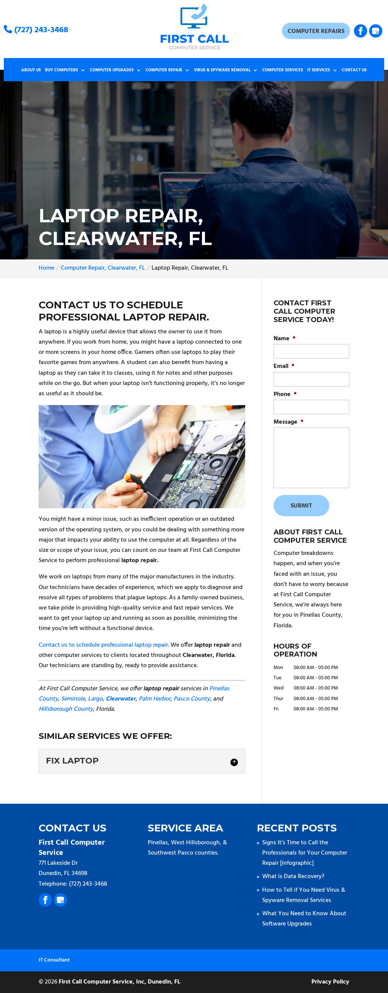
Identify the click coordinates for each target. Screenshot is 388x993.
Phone (285, 395)
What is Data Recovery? (293, 876)
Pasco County (192, 699)
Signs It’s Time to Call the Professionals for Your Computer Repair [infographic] (304, 853)
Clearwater (121, 699)
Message (289, 422)
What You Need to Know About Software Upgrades (304, 919)
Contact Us (354, 71)
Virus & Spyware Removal (222, 71)
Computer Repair (164, 71)
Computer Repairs (316, 31)
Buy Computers (61, 71)
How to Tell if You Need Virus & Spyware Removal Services (303, 895)
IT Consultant (54, 960)
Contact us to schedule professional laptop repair (103, 645)
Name (285, 339)
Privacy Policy (330, 982)
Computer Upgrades (112, 71)
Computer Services (282, 71)
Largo (95, 699)
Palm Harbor (155, 699)
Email (284, 367)
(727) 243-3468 (36, 30)
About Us (31, 71)
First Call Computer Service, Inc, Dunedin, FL (119, 982)
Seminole (73, 699)
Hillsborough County (66, 709)
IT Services (318, 71)
